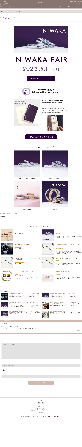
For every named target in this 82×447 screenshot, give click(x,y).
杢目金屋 (58, 274)
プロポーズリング (13, 6)
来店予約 (40, 2)
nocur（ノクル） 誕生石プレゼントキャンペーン (68, 258)
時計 (60, 6)
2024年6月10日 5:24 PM (6, 324)
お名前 (3, 362)
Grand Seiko (17, 247)
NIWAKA (2, 216)
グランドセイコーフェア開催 (22, 244)
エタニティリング (22, 6)
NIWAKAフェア (60, 231)
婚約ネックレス (31, 6)
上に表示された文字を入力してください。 (11, 373)
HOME (2, 11)
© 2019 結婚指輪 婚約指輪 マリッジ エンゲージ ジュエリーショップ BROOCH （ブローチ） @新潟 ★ (41, 416)
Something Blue (59, 248)
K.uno (16, 274)
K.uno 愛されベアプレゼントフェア (24, 271)
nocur (57, 260)
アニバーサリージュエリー (43, 6)
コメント (4, 341)
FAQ (64, 6)
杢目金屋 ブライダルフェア (62, 271)
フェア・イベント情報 (9, 11)
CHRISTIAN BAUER (19, 262)
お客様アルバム (70, 6)
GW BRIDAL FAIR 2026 (21, 231)
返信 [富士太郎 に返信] (79, 330)
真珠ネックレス (54, 6)
